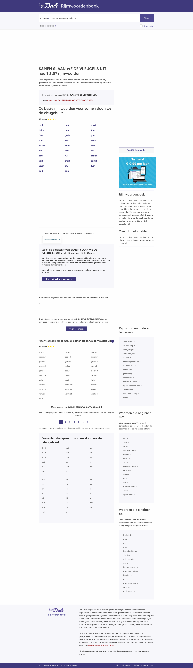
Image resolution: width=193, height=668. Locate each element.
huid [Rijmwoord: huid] (41, 140)
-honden (126, 575)
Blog (118, 665)
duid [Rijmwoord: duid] (93, 125)
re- (124, 478)
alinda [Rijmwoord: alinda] (125, 398)
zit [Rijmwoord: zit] (67, 512)
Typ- (125, 490)
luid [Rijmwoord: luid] (40, 150)
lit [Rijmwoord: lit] (90, 489)
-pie (124, 543)
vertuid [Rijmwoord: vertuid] (94, 394)
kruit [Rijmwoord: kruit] (67, 145)
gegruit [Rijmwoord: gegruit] (94, 361)
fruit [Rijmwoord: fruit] (41, 135)
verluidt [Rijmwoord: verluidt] (68, 394)
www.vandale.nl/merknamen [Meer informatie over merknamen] (101, 645)
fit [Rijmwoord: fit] (43, 484)
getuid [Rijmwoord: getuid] (94, 375)
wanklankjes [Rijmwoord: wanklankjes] (128, 353)
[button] (112, 341)
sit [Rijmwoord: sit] (43, 498)
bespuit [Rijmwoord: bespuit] (94, 357)
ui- (40, 303)
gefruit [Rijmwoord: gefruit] (68, 361)
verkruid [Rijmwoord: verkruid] (68, 389)
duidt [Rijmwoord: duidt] (41, 130)
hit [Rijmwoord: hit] (91, 484)
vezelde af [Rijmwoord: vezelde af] (127, 369)
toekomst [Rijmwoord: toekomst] (127, 358)
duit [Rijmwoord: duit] (67, 130)
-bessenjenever (129, 567)
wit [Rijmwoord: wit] (43, 512)
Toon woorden (76, 329)
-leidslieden (128, 535)
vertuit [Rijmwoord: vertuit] (42, 398)
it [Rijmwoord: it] (43, 489)
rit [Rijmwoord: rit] (91, 493)
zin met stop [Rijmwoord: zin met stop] (128, 345)
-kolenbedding (129, 551)
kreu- (125, 442)
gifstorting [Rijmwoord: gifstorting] (127, 374)
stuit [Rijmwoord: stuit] (67, 166)
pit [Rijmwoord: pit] (67, 493)
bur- (124, 438)
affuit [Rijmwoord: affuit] (41, 352)
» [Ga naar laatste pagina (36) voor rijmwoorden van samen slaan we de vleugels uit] (112, 422)
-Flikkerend (128, 559)
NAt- (125, 446)
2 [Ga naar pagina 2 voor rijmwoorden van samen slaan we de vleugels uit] (65, 422)
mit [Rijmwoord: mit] (43, 493)
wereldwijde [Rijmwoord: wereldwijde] (128, 342)
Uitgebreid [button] (148, 26)
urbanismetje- (129, 486)
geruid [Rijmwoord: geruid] (42, 371)
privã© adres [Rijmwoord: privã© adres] (128, 366)
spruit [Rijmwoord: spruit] (94, 161)
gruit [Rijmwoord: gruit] (67, 135)
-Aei (124, 563)
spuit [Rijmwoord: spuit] (41, 166)
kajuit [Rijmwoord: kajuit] (93, 380)
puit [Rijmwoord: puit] (91, 457)
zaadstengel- (129, 450)
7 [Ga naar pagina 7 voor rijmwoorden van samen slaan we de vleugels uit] (87, 422)
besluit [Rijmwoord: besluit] (68, 357)
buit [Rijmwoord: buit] (67, 125)
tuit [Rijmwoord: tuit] (93, 166)
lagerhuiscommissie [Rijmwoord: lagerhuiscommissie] (131, 386)
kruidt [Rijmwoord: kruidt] (42, 145)
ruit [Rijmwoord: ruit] (66, 155)
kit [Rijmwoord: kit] (67, 489)
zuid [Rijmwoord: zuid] (41, 171)
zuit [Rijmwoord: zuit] (67, 471)
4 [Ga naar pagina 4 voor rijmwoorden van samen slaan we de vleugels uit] (74, 422)
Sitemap (126, 665)
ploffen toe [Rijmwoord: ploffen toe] (127, 378)
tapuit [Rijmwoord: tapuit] (93, 384)
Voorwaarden (147, 665)
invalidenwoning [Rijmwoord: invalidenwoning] (130, 394)
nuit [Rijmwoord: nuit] (67, 457)
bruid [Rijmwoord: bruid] (41, 125)
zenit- (125, 474)
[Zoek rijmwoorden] (64, 18)
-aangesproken (129, 583)
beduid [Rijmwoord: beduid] (68, 352)
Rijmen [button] (147, 18)
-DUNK (126, 587)
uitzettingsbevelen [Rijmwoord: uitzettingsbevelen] (131, 361)
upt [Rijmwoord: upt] (91, 503)
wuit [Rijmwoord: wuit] (44, 471)
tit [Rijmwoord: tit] (67, 498)
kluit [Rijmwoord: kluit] (67, 140)
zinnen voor (69, 100)
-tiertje (126, 555)
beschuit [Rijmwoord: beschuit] (42, 357)
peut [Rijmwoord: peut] (41, 155)
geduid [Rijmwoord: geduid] (42, 361)
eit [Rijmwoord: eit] (91, 479)
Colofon (135, 665)
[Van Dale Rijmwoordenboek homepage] (50, 6)
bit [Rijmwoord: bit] (43, 479)
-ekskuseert (128, 591)
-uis (124, 547)
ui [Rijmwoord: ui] (90, 498)
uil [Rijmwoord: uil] (67, 503)
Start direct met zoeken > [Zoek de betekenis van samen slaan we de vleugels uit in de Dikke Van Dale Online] (59, 279)
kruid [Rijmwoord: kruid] (93, 140)
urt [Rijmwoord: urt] (43, 507)
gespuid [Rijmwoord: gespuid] (42, 375)
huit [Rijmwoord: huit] (44, 453)
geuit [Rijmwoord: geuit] (67, 380)
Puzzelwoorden (52, 239)
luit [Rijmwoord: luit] (92, 150)
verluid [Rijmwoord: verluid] (42, 394)
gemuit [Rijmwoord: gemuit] (94, 366)
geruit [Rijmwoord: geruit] (67, 371)
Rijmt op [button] (44, 18)
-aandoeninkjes (130, 571)
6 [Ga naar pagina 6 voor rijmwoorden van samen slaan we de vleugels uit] (83, 422)
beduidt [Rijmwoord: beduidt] (94, 352)
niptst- (125, 458)
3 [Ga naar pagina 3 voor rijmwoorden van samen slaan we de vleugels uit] (69, 422)
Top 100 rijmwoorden (136, 150)
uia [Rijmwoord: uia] (43, 503)
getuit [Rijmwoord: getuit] (41, 380)
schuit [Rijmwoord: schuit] (94, 155)
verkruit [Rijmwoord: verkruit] (94, 389)
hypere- (126, 470)
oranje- (126, 454)
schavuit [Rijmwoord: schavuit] (68, 384)
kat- (124, 462)
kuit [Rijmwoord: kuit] (93, 145)
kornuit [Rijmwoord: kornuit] (42, 384)
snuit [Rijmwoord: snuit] (67, 161)
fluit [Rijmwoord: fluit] (93, 130)
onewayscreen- (129, 466)
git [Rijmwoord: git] (67, 484)
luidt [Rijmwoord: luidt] (67, 150)
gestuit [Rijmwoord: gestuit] (68, 375)
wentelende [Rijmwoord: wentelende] (128, 390)
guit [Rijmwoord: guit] (93, 135)
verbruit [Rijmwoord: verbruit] (42, 389)
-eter (125, 539)
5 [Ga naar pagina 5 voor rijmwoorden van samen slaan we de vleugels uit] (78, 422)
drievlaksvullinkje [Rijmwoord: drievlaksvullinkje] (130, 382)
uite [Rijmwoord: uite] (67, 466)
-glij (124, 579)
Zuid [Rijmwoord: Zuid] (67, 171)
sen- (124, 482)
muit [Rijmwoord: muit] (44, 457)
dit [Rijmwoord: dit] (67, 479)
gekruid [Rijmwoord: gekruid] (42, 366)
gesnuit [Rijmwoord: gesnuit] (94, 371)
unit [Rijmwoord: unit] (91, 466)
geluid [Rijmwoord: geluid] (68, 366)
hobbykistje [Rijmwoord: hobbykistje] (128, 350)
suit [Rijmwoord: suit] (67, 462)
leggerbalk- (128, 494)
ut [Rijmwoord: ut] (67, 507)
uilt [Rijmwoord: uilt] (43, 466)
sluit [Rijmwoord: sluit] (41, 161)
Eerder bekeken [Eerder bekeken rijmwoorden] (47, 26)
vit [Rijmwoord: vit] (91, 507)
